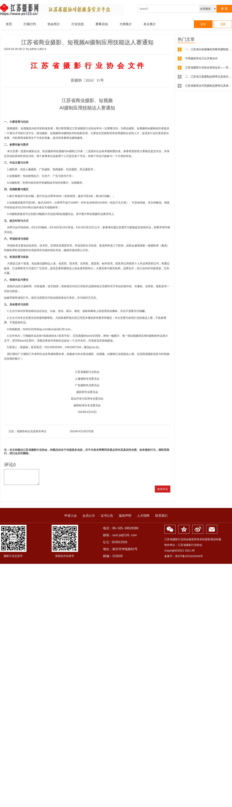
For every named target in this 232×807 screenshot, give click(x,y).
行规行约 (30, 24)
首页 (9, 24)
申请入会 (70, 518)
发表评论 (162, 491)
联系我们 (161, 518)
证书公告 (107, 518)
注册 (222, 24)
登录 (203, 24)
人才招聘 (143, 518)
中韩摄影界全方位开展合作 (201, 58)
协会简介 (54, 24)
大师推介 (125, 24)
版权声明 (125, 518)
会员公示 (89, 518)
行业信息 (78, 24)
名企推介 (149, 24)
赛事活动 (102, 24)
